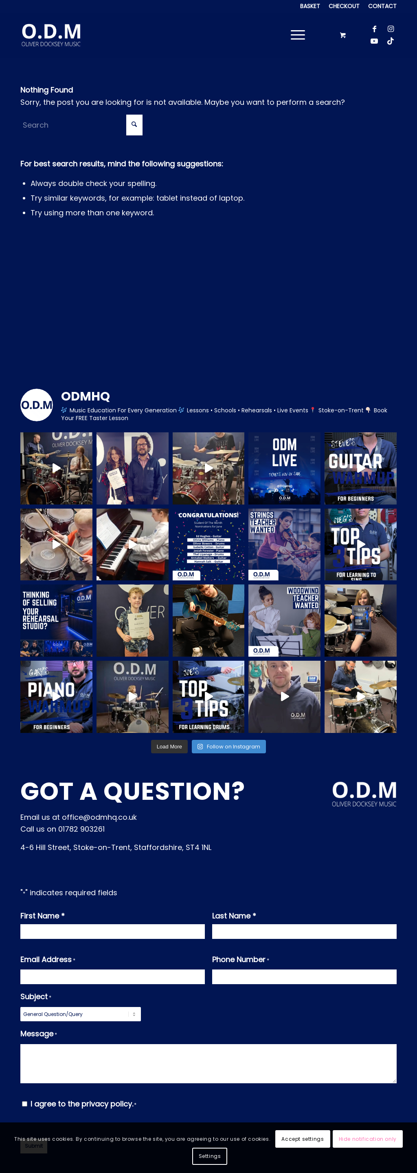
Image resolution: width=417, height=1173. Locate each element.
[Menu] (295, 35)
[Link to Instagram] (390, 29)
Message (38, 1035)
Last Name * (234, 916)
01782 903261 (81, 829)
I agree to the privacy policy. (83, 1104)
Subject (35, 998)
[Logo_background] (51, 35)
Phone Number (240, 960)
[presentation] (274, 1114)
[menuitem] (310, 6)
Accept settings (302, 1138)
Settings (210, 1156)
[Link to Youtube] (374, 41)
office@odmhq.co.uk (99, 817)
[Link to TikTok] (390, 41)
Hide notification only (368, 1138)
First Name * (42, 916)
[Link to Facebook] (374, 29)
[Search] (81, 125)
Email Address (47, 960)
